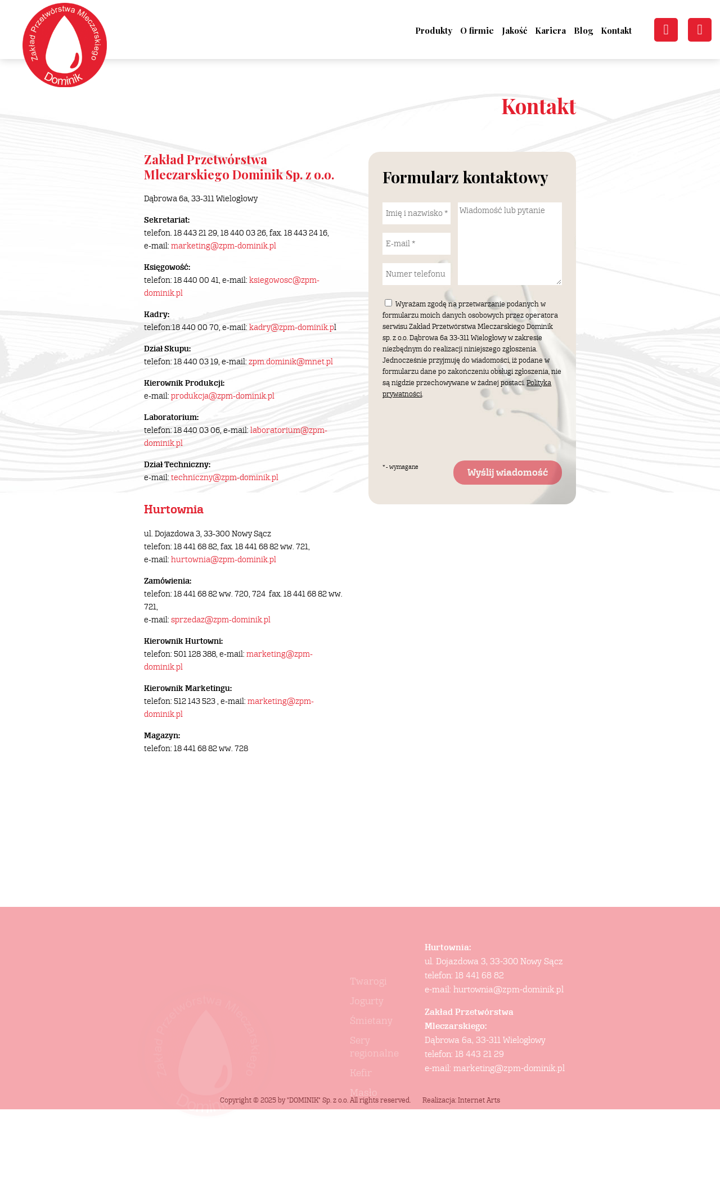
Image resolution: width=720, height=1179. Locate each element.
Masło (363, 1119)
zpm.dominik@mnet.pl (291, 362)
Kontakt (616, 30)
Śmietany (371, 1047)
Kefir (361, 1099)
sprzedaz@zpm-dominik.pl (221, 620)
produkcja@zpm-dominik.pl (222, 396)
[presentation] (468, 430)
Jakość (514, 30)
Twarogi (368, 1008)
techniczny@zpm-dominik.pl (224, 477)
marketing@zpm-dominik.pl (223, 246)
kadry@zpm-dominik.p (291, 327)
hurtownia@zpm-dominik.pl (223, 559)
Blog (583, 30)
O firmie (477, 30)
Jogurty (367, 1027)
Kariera (550, 30)
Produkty (433, 30)
